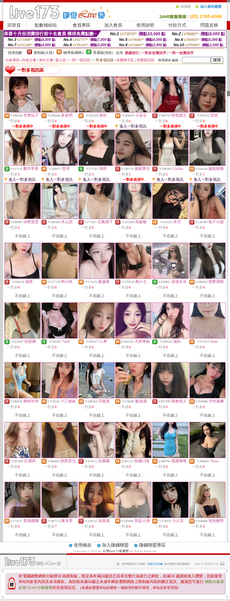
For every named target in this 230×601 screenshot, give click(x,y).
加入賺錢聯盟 (115, 545)
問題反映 (209, 25)
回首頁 (14, 25)
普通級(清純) (103, 53)
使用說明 (145, 25)
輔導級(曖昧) (73, 53)
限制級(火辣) (44, 53)
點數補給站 (46, 25)
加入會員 (113, 25)
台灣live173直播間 (116, 551)
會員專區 (81, 25)
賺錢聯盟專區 (152, 545)
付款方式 (177, 25)
